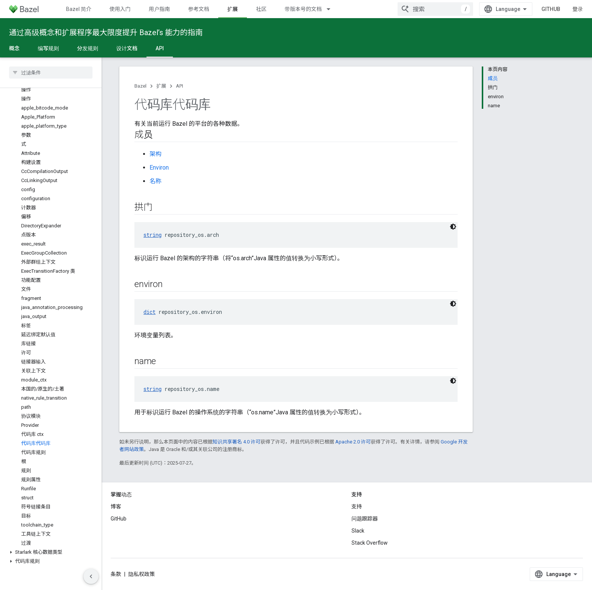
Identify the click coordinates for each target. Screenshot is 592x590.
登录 (577, 9)
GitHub (550, 9)
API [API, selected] (160, 48)
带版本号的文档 (303, 9)
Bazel (140, 86)
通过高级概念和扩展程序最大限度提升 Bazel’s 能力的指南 (106, 32)
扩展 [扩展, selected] (232, 9)
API (179, 86)
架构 (156, 154)
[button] (51, 552)
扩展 (161, 86)
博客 (116, 507)
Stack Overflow (370, 543)
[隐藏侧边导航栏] (91, 576)
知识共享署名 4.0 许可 (237, 442)
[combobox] (435, 9)
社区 (261, 9)
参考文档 (198, 9)
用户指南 (159, 9)
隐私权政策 (141, 574)
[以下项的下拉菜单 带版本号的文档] (332, 9)
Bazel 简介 (78, 9)
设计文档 (126, 48)
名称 (156, 181)
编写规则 (48, 48)
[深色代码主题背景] (453, 226)
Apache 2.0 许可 (353, 442)
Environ (159, 167)
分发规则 (87, 48)
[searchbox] (50, 72)
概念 (14, 48)
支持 (357, 507)
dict (149, 311)
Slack (358, 531)
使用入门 (120, 9)
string (152, 234)
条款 (116, 574)
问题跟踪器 (365, 519)
